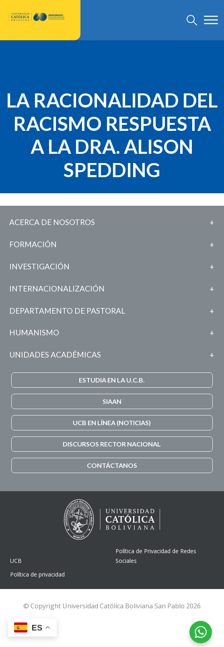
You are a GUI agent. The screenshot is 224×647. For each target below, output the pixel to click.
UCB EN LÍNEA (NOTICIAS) (112, 422)
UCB (16, 560)
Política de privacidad (37, 574)
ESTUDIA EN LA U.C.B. (112, 380)
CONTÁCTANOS (112, 465)
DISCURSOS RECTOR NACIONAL (112, 444)
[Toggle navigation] (192, 20)
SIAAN (112, 401)
